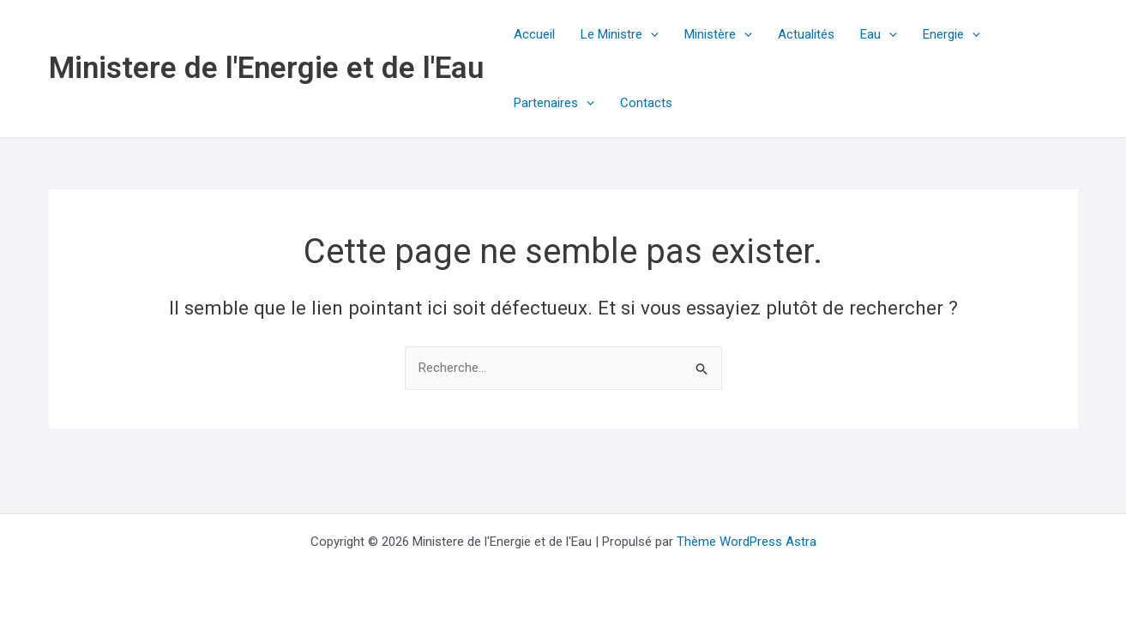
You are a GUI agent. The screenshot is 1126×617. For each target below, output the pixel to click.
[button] (650, 34)
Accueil (534, 34)
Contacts (646, 103)
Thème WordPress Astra (746, 541)
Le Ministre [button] (620, 34)
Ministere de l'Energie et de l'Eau (266, 68)
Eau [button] (878, 34)
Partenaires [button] (554, 103)
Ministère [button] (718, 34)
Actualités (806, 34)
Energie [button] (951, 34)
